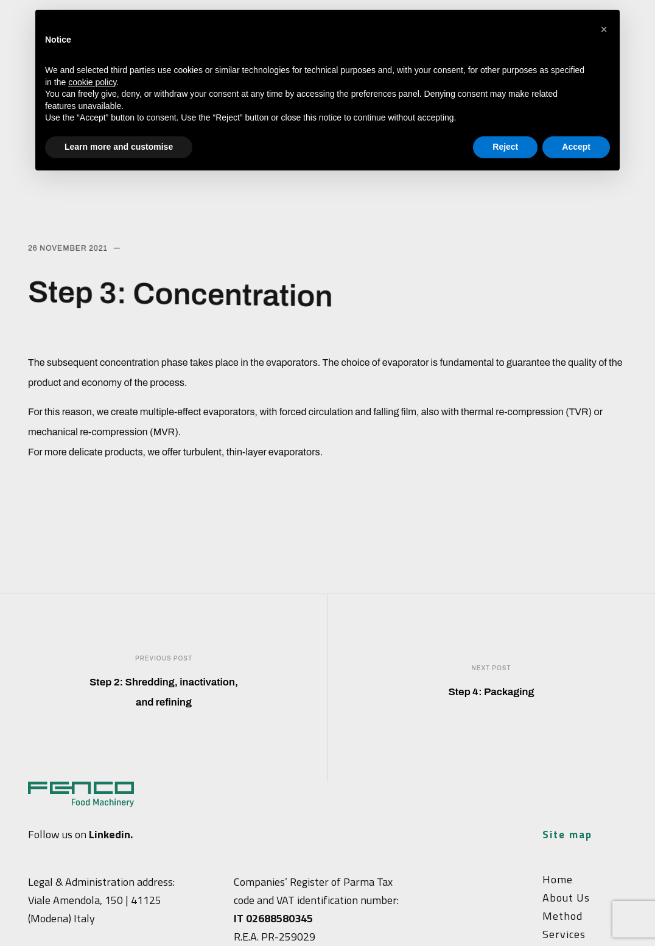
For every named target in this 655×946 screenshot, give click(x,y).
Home (557, 879)
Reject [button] (505, 147)
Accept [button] (576, 147)
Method (562, 916)
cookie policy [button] (92, 82)
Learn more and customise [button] (119, 147)
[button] (604, 29)
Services (564, 934)
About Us (566, 897)
